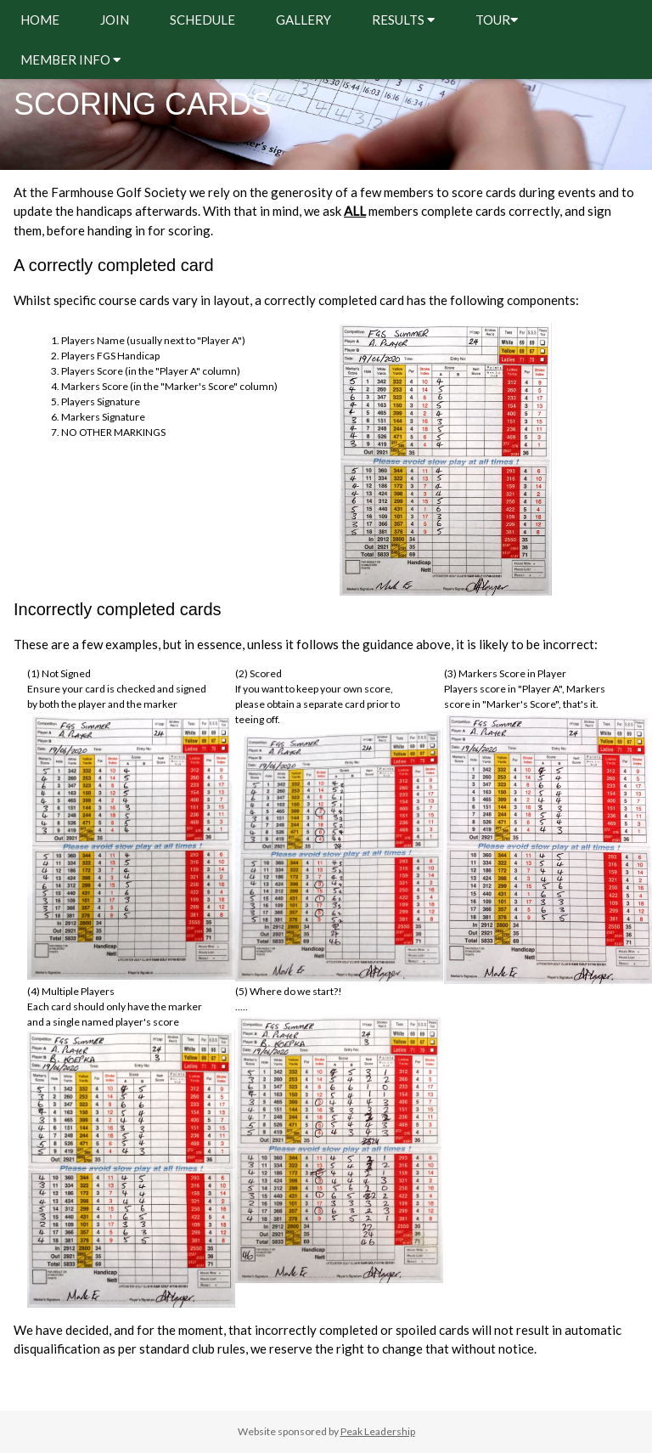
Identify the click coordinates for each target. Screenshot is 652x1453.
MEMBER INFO (70, 59)
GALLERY (303, 19)
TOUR (496, 19)
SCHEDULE (202, 19)
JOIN (114, 19)
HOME (39, 19)
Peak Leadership (377, 1431)
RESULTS (403, 19)
